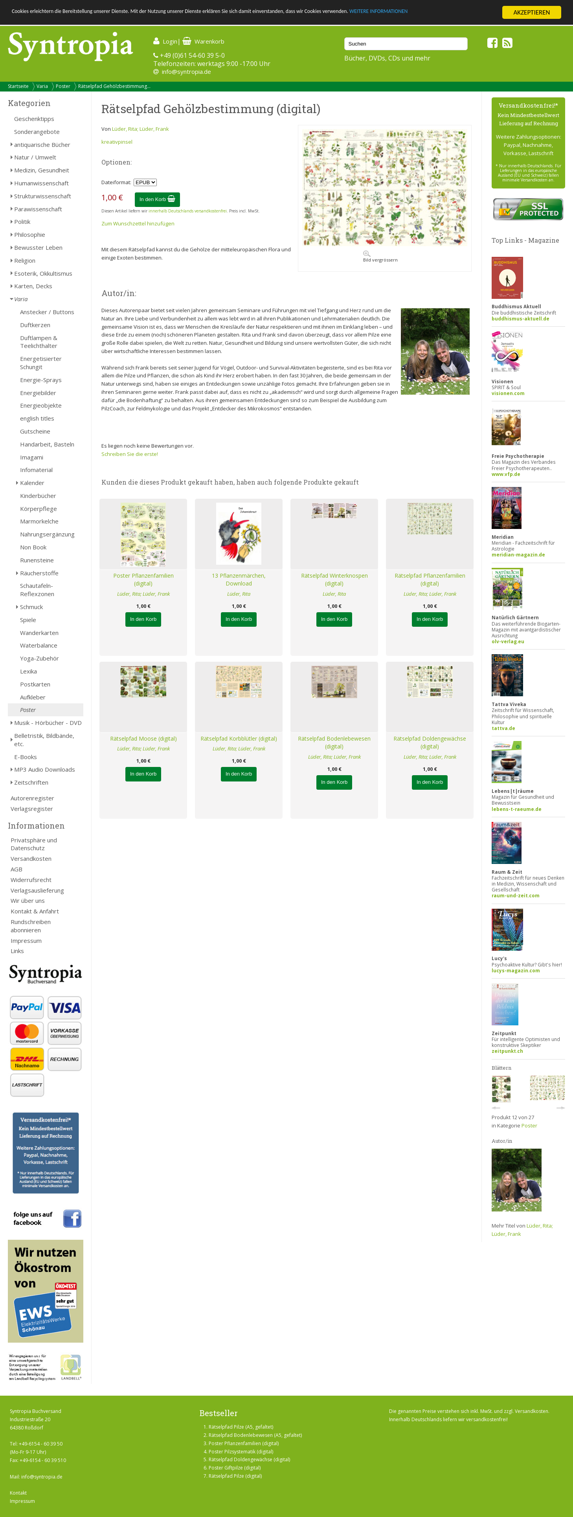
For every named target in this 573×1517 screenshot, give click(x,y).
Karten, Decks (33, 286)
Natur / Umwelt (35, 157)
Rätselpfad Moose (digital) (143, 738)
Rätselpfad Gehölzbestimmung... (114, 86)
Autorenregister (32, 798)
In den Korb (157, 199)
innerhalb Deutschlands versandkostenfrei (188, 211)
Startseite (18, 86)
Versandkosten (31, 858)
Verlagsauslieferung (37, 890)
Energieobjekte (41, 405)
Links (17, 951)
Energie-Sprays (41, 380)
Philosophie (29, 234)
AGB (16, 869)
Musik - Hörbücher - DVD (48, 722)
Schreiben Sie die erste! (129, 453)
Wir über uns (28, 900)
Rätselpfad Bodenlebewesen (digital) (334, 742)
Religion (24, 260)
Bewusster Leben (38, 247)
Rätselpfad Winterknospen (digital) (334, 579)
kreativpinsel (116, 141)
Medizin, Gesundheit (41, 170)
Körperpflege (38, 508)
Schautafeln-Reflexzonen (37, 590)
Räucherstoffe (39, 573)
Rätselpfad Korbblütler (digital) (238, 738)
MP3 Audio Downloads (44, 769)
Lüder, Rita (238, 593)
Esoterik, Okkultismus (43, 273)
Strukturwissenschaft (42, 196)
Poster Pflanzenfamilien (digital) (143, 579)
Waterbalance (38, 645)
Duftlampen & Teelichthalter (38, 342)
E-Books (25, 757)
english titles (37, 418)
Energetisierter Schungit (41, 363)
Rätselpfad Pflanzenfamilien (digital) (430, 579)
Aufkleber (33, 697)
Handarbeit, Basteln (47, 444)
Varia (42, 86)
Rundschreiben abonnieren (31, 926)
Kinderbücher (38, 496)
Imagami (31, 457)
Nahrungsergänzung (47, 534)
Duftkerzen (35, 325)
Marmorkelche (39, 521)
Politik (22, 221)
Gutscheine (35, 431)
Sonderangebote (37, 131)
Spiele (28, 620)
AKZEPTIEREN (531, 12)
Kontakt (18, 1493)
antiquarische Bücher (42, 144)
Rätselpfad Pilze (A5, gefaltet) (241, 1427)
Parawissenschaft (38, 209)
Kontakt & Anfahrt (35, 911)
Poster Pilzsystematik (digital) (241, 1451)
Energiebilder (38, 393)
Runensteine (37, 560)
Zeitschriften (31, 782)
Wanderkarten (39, 633)
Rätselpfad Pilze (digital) (235, 1476)
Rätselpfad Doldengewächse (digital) (429, 742)
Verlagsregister (32, 808)
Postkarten (35, 684)
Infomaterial (36, 470)
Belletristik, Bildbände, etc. (44, 740)
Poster (63, 86)
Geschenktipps (34, 119)
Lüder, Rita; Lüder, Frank (140, 128)
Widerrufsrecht (31, 880)
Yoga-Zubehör (39, 658)
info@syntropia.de (186, 71)
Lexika (28, 671)
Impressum (26, 940)
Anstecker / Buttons (47, 312)
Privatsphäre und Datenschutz (34, 844)
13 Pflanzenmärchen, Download (239, 579)
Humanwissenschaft (41, 183)
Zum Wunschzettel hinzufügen (137, 223)
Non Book (33, 547)
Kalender (32, 483)
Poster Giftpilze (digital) (235, 1467)
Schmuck (31, 607)
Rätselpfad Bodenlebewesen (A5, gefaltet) (255, 1435)
